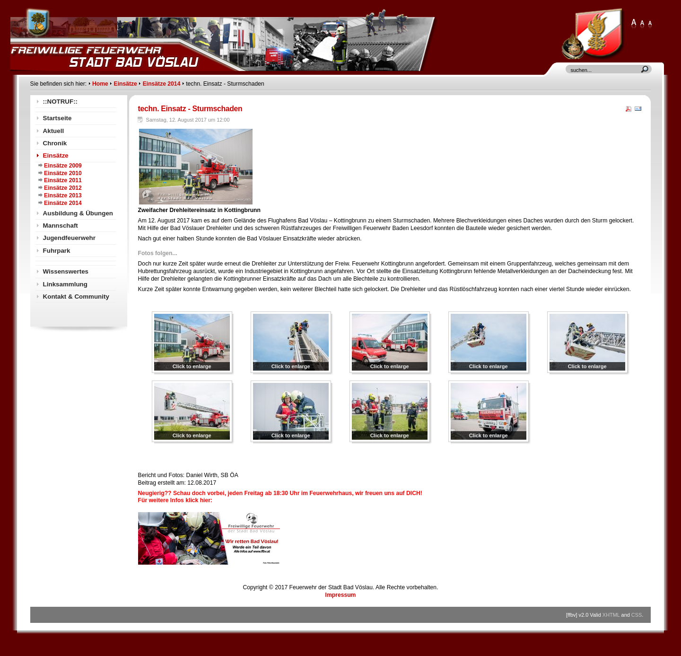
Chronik (55, 143)
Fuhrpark (56, 250)
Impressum (340, 595)
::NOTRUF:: (60, 101)
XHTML (611, 615)
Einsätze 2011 (63, 180)
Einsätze (125, 83)
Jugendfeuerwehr (69, 237)
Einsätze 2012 (63, 188)
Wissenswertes (65, 271)
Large (642, 24)
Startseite (57, 118)
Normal (649, 24)
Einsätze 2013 (63, 195)
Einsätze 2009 (63, 165)
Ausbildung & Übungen (78, 213)
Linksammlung (65, 284)
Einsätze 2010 (63, 173)
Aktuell (53, 130)
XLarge (633, 24)
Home (100, 83)
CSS (636, 615)
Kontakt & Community (76, 296)
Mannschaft (60, 225)
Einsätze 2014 (162, 83)
